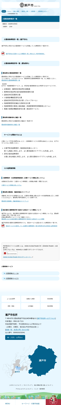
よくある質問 (11, 299)
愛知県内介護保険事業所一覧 (11, 80)
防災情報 (50, 299)
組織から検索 (31, 299)
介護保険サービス (42, 11)
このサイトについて (15, 385)
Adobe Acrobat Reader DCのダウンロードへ (18, 257)
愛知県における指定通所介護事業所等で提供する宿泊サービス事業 (23, 219)
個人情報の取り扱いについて (42, 385)
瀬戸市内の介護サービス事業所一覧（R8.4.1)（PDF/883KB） (25, 54)
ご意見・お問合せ (16, 337)
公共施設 (30, 306)
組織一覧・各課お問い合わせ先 (17, 330)
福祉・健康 (16, 11)
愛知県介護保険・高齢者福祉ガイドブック (15, 201)
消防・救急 (11, 306)
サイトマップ (28, 385)
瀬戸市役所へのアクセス (46, 318)
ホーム (9, 11)
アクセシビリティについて (24, 389)
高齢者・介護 (24, 11)
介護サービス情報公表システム (11, 185)
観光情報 (50, 306)
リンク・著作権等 (39, 389)
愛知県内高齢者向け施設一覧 (11, 124)
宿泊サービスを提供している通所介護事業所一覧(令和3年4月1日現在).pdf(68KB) (31, 226)
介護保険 (33, 11)
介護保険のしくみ (12, 273)
